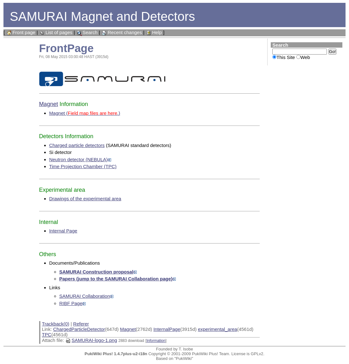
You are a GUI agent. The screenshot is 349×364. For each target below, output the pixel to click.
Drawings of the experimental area (85, 198)
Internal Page (63, 230)
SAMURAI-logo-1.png (91, 340)
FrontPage (66, 48)
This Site (285, 57)
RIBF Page (72, 303)
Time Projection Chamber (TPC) (83, 166)
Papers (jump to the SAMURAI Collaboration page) (117, 278)
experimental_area (217, 329)
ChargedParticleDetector (79, 329)
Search (87, 32)
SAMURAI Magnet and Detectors (102, 16)
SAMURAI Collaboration (86, 296)
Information (155, 340)
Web (305, 57)
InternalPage (166, 329)
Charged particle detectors (77, 145)
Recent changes (121, 32)
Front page (20, 32)
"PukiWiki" (183, 358)
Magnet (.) (84, 113)
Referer (81, 323)
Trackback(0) (55, 323)
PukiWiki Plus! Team (210, 353)
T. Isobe (186, 349)
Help (154, 32)
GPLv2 (257, 353)
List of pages (55, 32)
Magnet (48, 104)
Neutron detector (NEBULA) (80, 159)
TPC (46, 334)
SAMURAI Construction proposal (98, 271)
